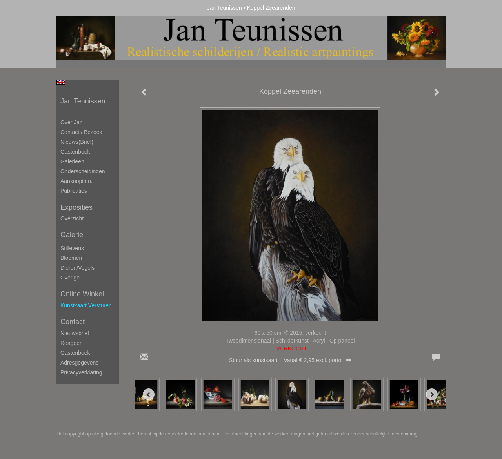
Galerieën (72, 161)
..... (64, 112)
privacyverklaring (81, 372)
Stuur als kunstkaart (290, 360)
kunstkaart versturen (86, 305)
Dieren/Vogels (77, 268)
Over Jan (71, 122)
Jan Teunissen (224, 8)
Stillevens (72, 248)
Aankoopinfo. (76, 181)
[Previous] (149, 394)
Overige (70, 277)
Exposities (76, 207)
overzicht (72, 218)
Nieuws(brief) (76, 142)
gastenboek (75, 353)
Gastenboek (75, 152)
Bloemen (71, 258)
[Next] (432, 394)
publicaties (73, 191)
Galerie (71, 235)
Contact (72, 322)
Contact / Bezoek (81, 132)
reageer (71, 343)
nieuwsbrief (74, 333)
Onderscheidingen (82, 171)
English (60, 82)
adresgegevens (79, 362)
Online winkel (82, 294)
